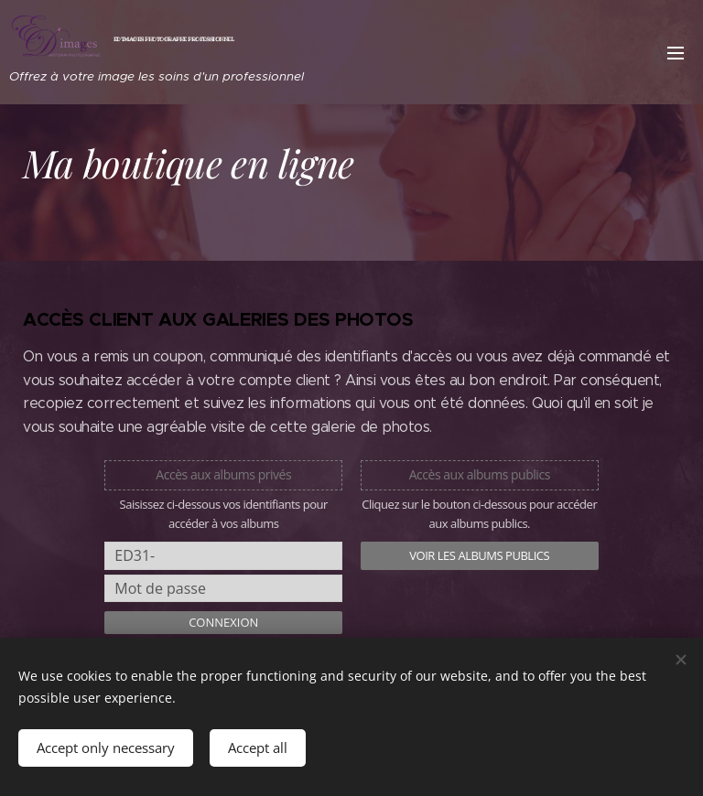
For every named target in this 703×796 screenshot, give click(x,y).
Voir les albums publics (479, 555)
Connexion (223, 622)
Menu (675, 53)
